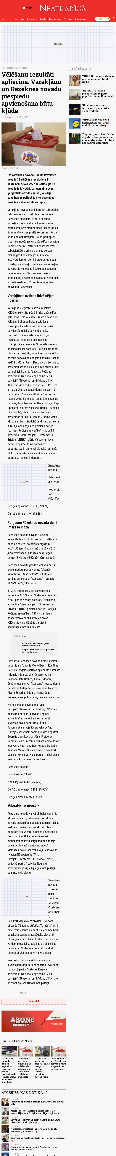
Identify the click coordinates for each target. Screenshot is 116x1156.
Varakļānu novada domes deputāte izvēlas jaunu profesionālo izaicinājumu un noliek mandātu (9, 1070)
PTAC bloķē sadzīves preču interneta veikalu (36, 644)
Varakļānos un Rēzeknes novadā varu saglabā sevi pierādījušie (58, 1063)
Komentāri (32, 19)
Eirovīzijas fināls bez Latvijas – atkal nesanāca (37, 1137)
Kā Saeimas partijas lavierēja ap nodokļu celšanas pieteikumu (34, 1130)
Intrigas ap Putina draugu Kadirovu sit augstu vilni (37, 1103)
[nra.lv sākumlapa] (27, 8)
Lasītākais (80, 69)
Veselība (68, 19)
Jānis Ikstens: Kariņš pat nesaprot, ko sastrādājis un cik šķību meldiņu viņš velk (35, 1112)
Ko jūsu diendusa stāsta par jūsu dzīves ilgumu (38, 650)
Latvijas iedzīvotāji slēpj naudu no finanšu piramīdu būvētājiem (35, 1121)
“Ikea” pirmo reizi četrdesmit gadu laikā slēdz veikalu (95, 107)
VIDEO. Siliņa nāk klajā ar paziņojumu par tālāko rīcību (98, 78)
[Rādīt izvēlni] (3, 19)
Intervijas (19, 19)
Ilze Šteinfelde (8, 117)
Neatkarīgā (11, 67)
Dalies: (23, 993)
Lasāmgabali (55, 19)
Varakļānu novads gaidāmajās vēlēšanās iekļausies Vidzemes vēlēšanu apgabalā (24, 1067)
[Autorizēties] (113, 19)
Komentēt (34, 1001)
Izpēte (43, 19)
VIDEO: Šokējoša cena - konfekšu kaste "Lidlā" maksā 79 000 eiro (96, 122)
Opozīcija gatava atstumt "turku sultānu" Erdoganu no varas (34, 1148)
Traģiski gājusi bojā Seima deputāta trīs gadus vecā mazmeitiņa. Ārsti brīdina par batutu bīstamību (98, 138)
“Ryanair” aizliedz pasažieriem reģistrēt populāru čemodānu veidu (98, 93)
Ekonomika (80, 19)
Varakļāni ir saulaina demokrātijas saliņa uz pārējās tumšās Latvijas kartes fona (42, 1067)
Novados (23, 67)
